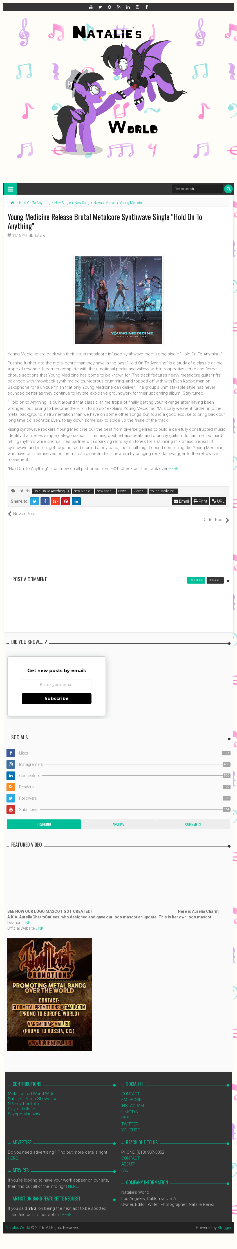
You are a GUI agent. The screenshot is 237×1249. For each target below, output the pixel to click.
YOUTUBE (130, 1124)
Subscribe (56, 692)
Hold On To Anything (49, 491)
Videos (138, 491)
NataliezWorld (18, 1221)
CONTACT (130, 1087)
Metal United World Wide (31, 1087)
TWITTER (129, 1117)
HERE (173, 468)
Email (181, 501)
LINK (27, 916)
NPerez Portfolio (23, 1097)
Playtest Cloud (21, 1102)
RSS (125, 1111)
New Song (104, 491)
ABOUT (128, 1158)
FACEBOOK (131, 1093)
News (122, 491)
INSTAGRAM (132, 1099)
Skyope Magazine (25, 1107)
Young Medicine (162, 491)
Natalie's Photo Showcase (32, 1092)
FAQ (125, 1164)
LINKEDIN (129, 1105)
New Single (81, 491)
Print (200, 501)
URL (218, 501)
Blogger (224, 1221)
